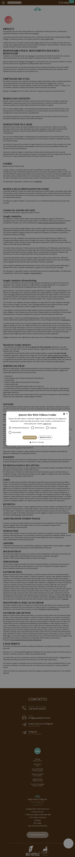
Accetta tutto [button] (30, 437)
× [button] (61, 413)
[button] (37, 442)
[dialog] (37, 428)
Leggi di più (57, 424)
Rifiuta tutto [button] (45, 437)
